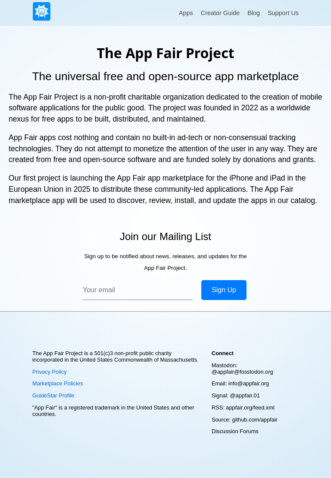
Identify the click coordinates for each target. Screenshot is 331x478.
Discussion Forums (235, 431)
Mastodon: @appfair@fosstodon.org (242, 368)
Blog (253, 12)
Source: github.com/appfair (245, 419)
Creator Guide (220, 12)
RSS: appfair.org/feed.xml (243, 407)
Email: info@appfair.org (240, 383)
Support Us (283, 12)
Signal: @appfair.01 (236, 395)
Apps (186, 12)
